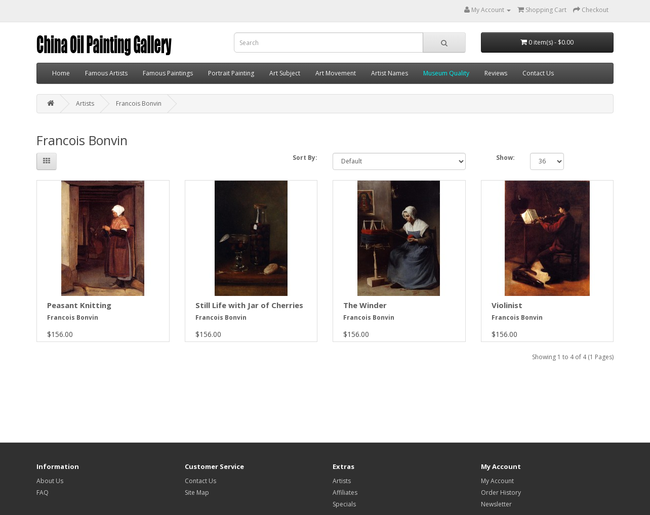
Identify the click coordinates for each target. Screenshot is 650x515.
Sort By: (305, 157)
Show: (505, 157)
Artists (85, 103)
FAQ (42, 492)
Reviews (495, 73)
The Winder (365, 305)
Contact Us (538, 73)
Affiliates (345, 492)
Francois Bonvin (138, 103)
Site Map (197, 492)
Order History (501, 492)
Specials (344, 504)
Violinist (507, 305)
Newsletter (496, 504)
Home (61, 73)
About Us (49, 481)
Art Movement (335, 73)
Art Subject (284, 73)
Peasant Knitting (79, 305)
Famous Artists (106, 73)
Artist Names (389, 73)
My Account (497, 481)
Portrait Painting (231, 73)
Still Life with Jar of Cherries (249, 305)
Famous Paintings (168, 73)
